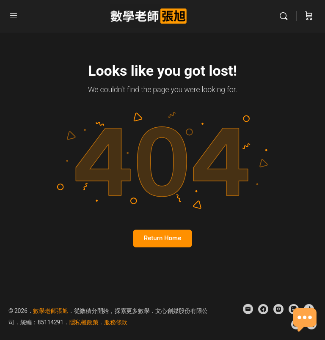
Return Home (162, 238)
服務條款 (115, 322)
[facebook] (263, 309)
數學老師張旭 (50, 310)
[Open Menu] (13, 15)
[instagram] (278, 309)
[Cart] (308, 16)
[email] (248, 309)
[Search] (285, 16)
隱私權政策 (84, 322)
